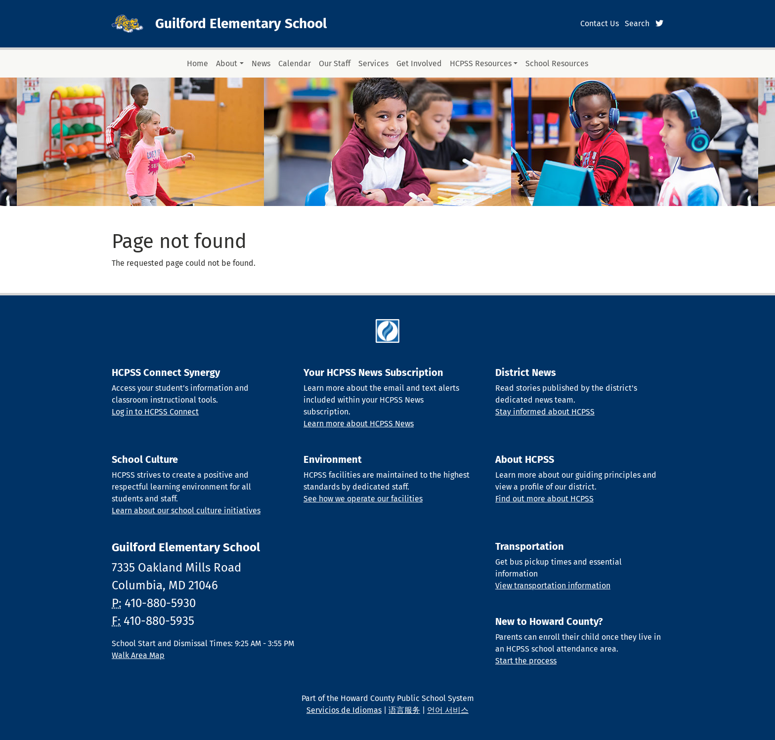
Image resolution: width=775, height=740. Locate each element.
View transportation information (552, 585)
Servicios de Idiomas (344, 710)
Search (637, 23)
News (261, 63)
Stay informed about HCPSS (545, 411)
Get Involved (419, 63)
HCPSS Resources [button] (481, 63)
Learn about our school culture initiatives (186, 510)
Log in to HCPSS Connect (155, 411)
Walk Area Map (138, 655)
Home (197, 63)
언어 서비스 (448, 710)
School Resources (556, 63)
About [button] (226, 63)
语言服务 (404, 710)
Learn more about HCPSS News (358, 423)
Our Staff (334, 63)
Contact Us (599, 23)
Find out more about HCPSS (544, 498)
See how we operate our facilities (363, 498)
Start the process (526, 660)
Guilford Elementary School (241, 23)
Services (373, 63)
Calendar (294, 63)
